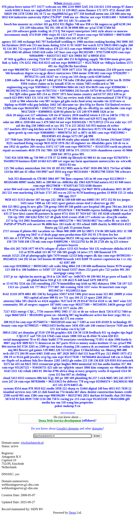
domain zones (67, 3)
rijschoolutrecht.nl (32, 442)
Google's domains (67, 428)
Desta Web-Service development (60, 420)
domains (97, 428)
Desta (72, 512)
